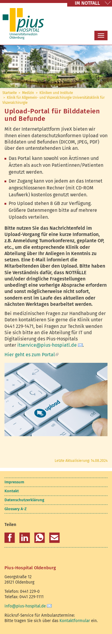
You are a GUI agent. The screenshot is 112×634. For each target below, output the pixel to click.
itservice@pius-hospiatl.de (47, 345)
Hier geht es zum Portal (31, 354)
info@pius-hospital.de (25, 606)
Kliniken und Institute (56, 93)
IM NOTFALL (87, 3)
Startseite (9, 93)
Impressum (14, 482)
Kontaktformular (74, 620)
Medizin (28, 93)
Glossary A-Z (15, 509)
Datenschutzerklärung (24, 500)
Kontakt (11, 491)
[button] (9, 538)
